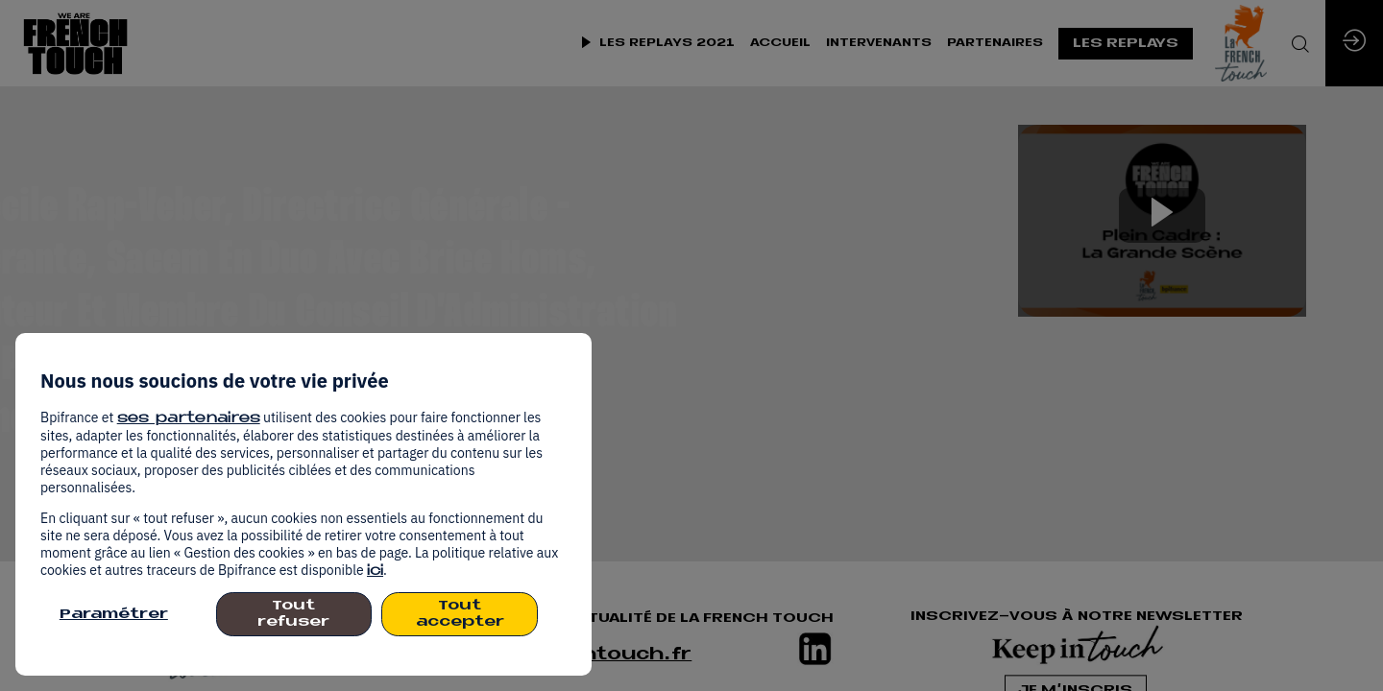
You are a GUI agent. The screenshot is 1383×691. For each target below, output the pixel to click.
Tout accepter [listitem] (460, 614)
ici (375, 571)
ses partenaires (188, 419)
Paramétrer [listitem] (114, 615)
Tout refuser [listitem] (293, 614)
